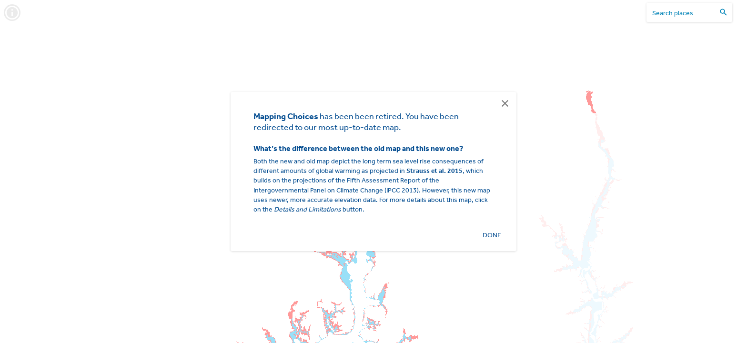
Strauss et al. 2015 (434, 170)
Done (491, 235)
